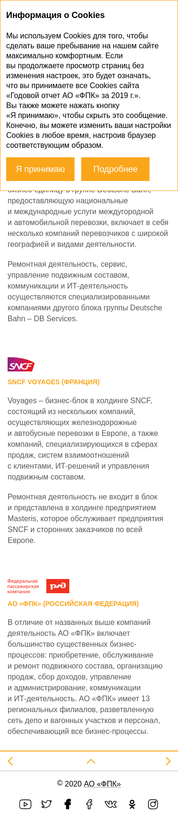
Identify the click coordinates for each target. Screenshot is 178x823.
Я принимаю (40, 169)
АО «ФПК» (102, 784)
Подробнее (116, 169)
